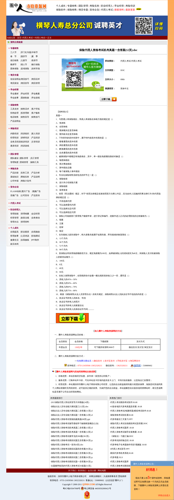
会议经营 (36, 213)
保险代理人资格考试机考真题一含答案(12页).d (72, 432)
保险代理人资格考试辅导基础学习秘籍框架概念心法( (75, 423)
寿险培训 (130, 6)
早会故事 (14, 98)
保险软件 (61, 9)
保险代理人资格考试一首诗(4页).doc (67, 444)
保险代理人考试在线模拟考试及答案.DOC (129, 423)
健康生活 (14, 240)
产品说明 (36, 177)
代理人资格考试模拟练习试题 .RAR (126, 466)
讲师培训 (25, 137)
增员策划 (14, 83)
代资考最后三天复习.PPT (121, 419)
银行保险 (36, 64)
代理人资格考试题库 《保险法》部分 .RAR (129, 461)
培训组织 (25, 133)
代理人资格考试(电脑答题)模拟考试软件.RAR (130, 411)
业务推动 (36, 218)
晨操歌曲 (25, 98)
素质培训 (14, 146)
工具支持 (14, 109)
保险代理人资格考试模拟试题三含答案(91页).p (72, 453)
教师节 (13, 64)
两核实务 (25, 177)
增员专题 (83, 9)
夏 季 (35, 56)
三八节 (13, 52)
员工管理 (35, 158)
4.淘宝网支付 (134, 361)
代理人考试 (107, 9)
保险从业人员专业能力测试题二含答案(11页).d (72, 411)
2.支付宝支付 (108, 361)
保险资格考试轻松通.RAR (121, 415)
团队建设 (14, 158)
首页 (19, 38)
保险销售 (72, 9)
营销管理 (24, 162)
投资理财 (25, 113)
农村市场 (36, 68)
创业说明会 (15, 79)
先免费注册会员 (84, 361)
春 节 (13, 56)
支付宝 (140, 347)
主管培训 (36, 142)
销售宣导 (25, 117)
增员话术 (36, 79)
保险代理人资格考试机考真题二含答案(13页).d (72, 428)
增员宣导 (25, 83)
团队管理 (83, 6)
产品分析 (36, 173)
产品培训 (36, 137)
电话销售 (14, 117)
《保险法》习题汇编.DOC (121, 436)
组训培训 (25, 142)
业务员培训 (15, 142)
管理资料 (25, 222)
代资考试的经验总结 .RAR (122, 440)
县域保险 (25, 68)
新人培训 (36, 133)
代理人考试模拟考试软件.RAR (123, 402)
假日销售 (14, 60)
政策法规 (25, 218)
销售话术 (25, 109)
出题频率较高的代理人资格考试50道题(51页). (71, 466)
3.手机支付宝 (121, 361)
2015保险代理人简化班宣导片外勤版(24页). (70, 402)
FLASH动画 (15, 191)
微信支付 (133, 347)
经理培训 (14, 137)
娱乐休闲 (14, 244)
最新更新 (130, 9)
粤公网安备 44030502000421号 (96, 488)
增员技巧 (25, 79)
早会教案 (36, 93)
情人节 (24, 64)
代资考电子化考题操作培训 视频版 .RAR (128, 444)
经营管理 (14, 218)
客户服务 (36, 113)
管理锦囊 (25, 213)
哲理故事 (14, 236)
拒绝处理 (14, 113)
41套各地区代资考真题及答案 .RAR (126, 406)
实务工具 (25, 173)
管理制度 (14, 162)
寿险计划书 (26, 181)
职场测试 (36, 236)
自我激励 (36, 232)
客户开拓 (36, 109)
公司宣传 (25, 195)
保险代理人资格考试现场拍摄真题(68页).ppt (70, 419)
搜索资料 (119, 9)
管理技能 (14, 213)
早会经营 (119, 6)
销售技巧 (36, 117)
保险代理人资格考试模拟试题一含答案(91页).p (72, 461)
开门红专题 (26, 52)
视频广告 (36, 191)
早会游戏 (36, 98)
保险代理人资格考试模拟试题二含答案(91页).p (72, 457)
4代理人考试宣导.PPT (120, 449)
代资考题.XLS (116, 457)
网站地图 (102, 470)
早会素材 (14, 93)
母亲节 (35, 60)
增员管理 (36, 83)
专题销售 (72, 6)
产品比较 (14, 173)
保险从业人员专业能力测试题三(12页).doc (69, 406)
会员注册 (92, 470)
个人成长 (61, 6)
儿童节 (24, 60)
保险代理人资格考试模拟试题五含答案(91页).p (72, 440)
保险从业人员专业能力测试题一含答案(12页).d (72, 415)
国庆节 (24, 56)
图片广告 (26, 191)
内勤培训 (14, 133)
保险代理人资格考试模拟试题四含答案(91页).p (72, 449)
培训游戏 (25, 146)
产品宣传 (36, 195)
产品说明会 (15, 121)
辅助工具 (35, 162)
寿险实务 (94, 6)
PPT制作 (35, 240)
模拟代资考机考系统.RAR (121, 453)
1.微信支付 (97, 361)
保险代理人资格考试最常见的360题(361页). (70, 436)
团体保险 (14, 68)
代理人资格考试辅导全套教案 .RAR (126, 432)
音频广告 (14, 195)
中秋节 (35, 52)
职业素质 (25, 232)
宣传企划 (94, 9)
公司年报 (14, 181)
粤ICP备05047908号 (71, 488)
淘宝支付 (148, 347)
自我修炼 (25, 240)
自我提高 (14, 232)
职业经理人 (107, 6)
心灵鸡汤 (25, 236)
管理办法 (14, 222)
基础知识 (14, 177)
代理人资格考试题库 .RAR (122, 428)
